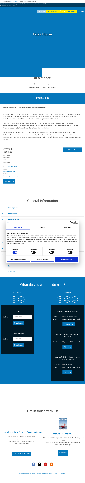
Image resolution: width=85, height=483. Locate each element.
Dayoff (10, 266)
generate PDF (69, 324)
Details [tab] (42, 227)
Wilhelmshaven (14, 1)
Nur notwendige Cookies (18, 259)
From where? (5, 317)
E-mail (55, 319)
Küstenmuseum (30, 4)
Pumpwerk (16, 4)
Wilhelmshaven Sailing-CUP (7, 5)
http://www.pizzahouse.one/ (10, 176)
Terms (55, 473)
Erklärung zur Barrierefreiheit (44, 473)
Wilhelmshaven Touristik (6, 4)
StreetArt (67, 4)
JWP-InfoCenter (46, 4)
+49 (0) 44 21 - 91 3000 (22, 454)
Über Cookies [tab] (67, 227)
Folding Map (56, 364)
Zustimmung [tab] (18, 227)
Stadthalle (23, 4)
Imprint (20, 473)
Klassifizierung (12, 213)
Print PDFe (67, 347)
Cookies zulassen (66, 259)
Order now (63, 453)
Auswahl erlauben (42, 259)
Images (55, 316)
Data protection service (29, 473)
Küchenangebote (13, 219)
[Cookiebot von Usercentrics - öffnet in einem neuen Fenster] (71, 222)
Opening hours (13, 208)
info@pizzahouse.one (9, 171)
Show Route (18, 323)
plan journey (9, 181)
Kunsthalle (38, 4)
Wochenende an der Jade (57, 4)
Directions (11, 272)
